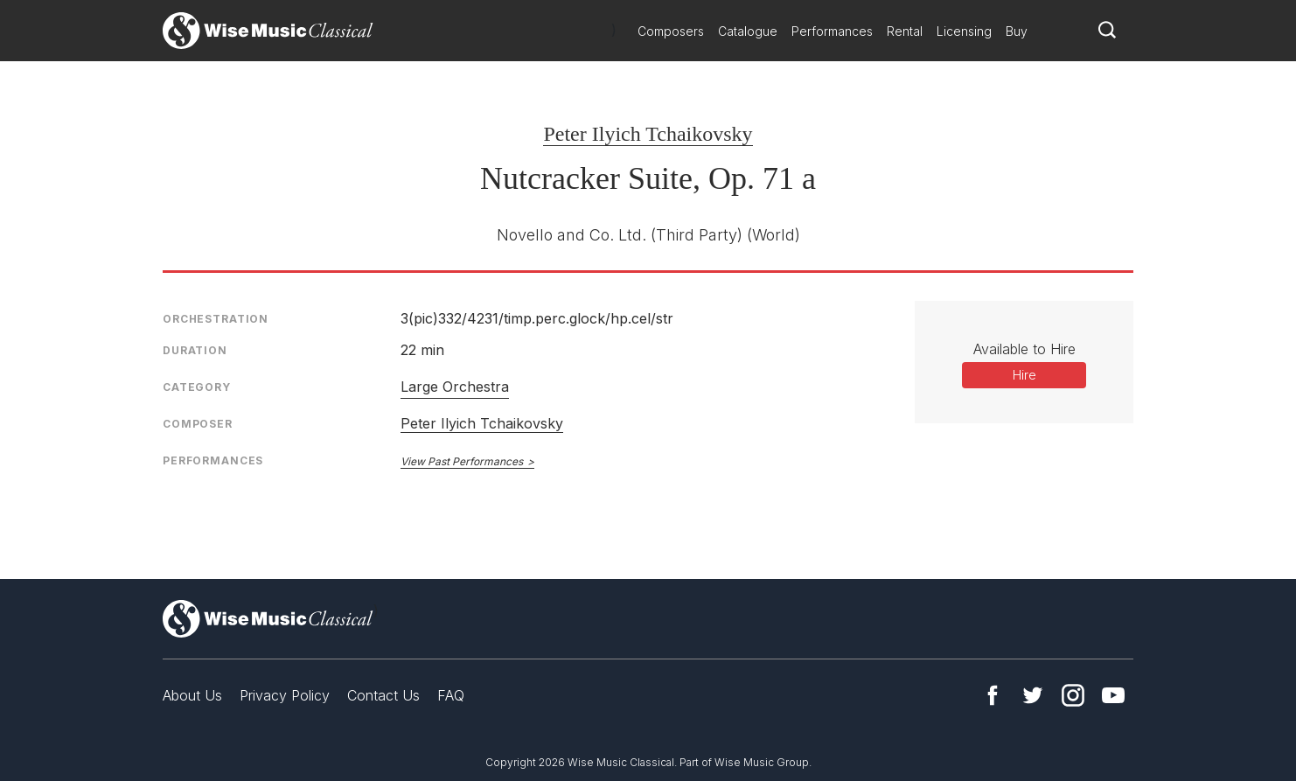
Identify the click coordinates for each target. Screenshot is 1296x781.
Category (197, 387)
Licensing (964, 31)
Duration (195, 350)
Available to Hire (1024, 349)
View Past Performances (462, 461)
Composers (671, 31)
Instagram (1073, 695)
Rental (905, 31)
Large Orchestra (455, 386)
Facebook (992, 695)
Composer (198, 423)
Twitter (1032, 695)
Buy (1017, 31)
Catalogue (747, 31)
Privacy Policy (285, 695)
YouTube (1113, 695)
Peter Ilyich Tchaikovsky (647, 133)
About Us (192, 695)
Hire (1024, 374)
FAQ (450, 695)
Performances (832, 31)
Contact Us (383, 695)
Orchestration (215, 318)
